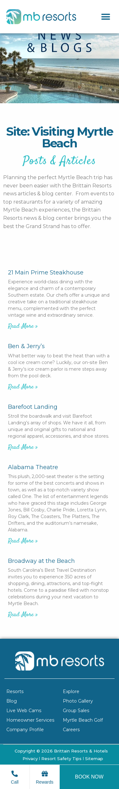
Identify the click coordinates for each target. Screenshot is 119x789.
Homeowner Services (30, 720)
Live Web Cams (23, 710)
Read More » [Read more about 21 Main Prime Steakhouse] (23, 326)
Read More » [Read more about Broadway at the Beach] (23, 614)
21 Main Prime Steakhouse (45, 272)
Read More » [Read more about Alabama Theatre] (23, 541)
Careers (71, 729)
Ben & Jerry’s (26, 346)
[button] (105, 17)
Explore (71, 691)
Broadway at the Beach (41, 560)
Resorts (14, 691)
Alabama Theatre (33, 467)
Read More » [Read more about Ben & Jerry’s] (23, 387)
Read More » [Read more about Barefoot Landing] (23, 447)
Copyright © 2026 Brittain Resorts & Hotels (61, 750)
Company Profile (25, 729)
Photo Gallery (78, 701)
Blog (11, 701)
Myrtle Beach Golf (83, 720)
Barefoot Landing (32, 406)
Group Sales (76, 710)
